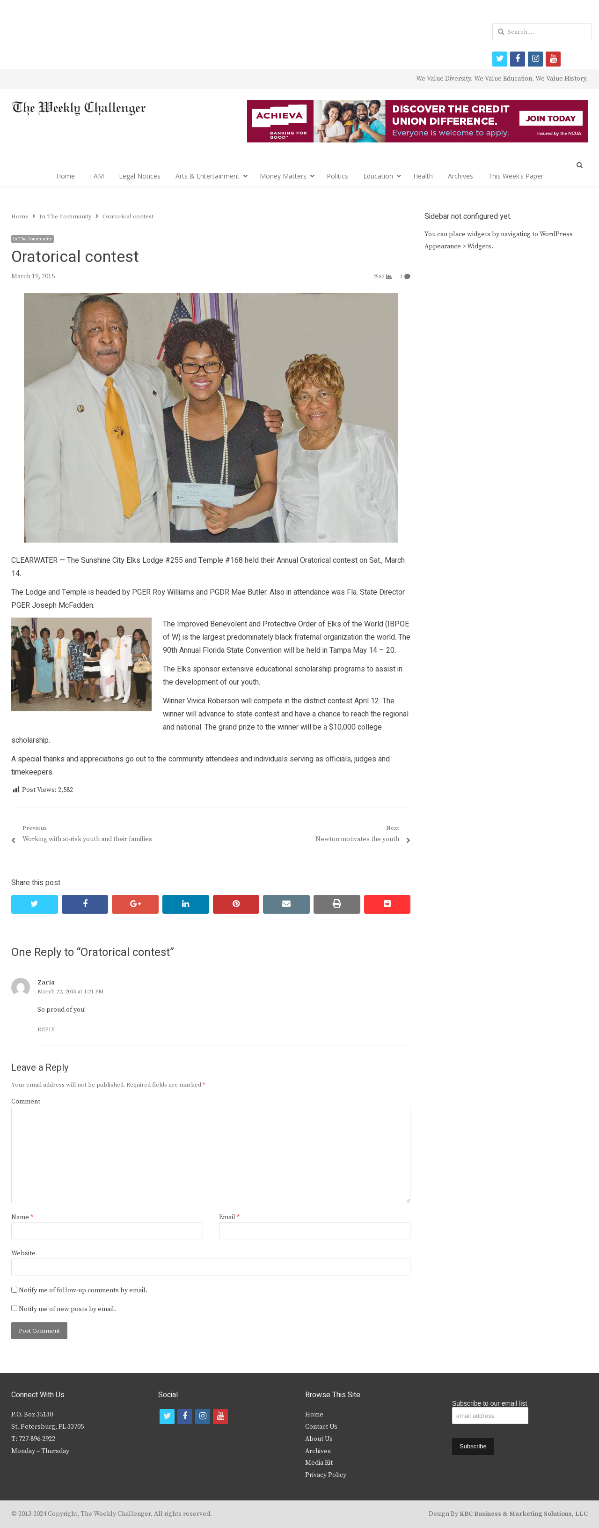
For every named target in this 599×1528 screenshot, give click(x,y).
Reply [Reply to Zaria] (46, 1029)
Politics (337, 175)
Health (423, 175)
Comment (25, 1101)
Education (378, 175)
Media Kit (319, 1463)
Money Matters (283, 175)
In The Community (32, 239)
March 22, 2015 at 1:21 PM (70, 991)
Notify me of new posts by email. (67, 1309)
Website (23, 1253)
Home (65, 175)
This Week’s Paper (515, 175)
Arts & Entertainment (207, 175)
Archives (460, 175)
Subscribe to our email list (489, 1403)
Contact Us (321, 1427)
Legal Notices (140, 175)
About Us (319, 1439)
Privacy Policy (325, 1475)
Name (22, 1217)
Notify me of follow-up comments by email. (83, 1290)
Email (229, 1217)
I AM (97, 175)
